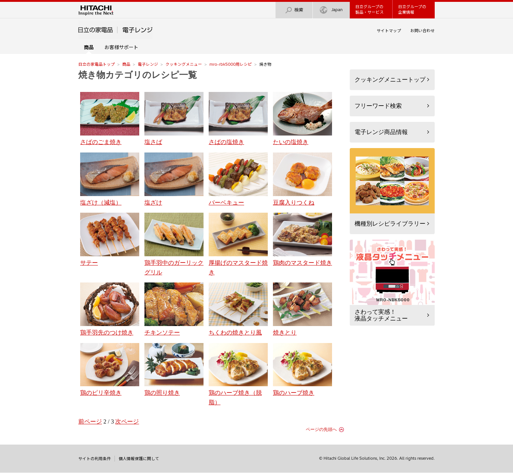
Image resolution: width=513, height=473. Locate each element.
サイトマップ (389, 30)
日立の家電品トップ (96, 64)
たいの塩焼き (302, 118)
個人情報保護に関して (139, 458)
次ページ (127, 421)
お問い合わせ (422, 30)
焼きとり (302, 309)
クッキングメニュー (183, 64)
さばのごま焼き (109, 118)
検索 (294, 10)
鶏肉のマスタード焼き (302, 239)
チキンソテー (174, 309)
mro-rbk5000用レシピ (230, 64)
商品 (126, 64)
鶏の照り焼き (174, 369)
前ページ (90, 421)
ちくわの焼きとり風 (238, 309)
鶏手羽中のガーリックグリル (174, 244)
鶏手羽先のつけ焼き (109, 309)
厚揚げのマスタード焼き (238, 244)
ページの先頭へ (321, 429)
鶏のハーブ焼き (302, 369)
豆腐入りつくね (302, 179)
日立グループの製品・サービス (369, 9)
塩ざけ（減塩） (109, 179)
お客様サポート (121, 47)
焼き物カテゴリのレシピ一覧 (137, 75)
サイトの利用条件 (94, 458)
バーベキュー (238, 179)
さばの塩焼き (238, 118)
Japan (331, 10)
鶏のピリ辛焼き (109, 369)
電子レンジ (148, 64)
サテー (109, 239)
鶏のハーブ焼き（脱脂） (238, 374)
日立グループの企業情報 (412, 9)
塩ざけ (174, 179)
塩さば (174, 118)
